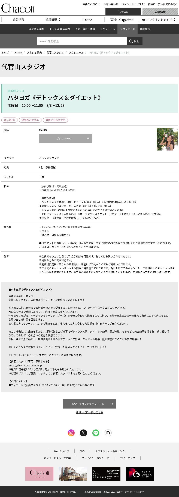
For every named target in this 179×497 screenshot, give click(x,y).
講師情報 (145, 29)
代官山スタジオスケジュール (88, 404)
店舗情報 (160, 12)
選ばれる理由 (36, 29)
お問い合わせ (110, 4)
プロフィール (63, 138)
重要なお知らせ (91, 4)
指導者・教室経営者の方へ (163, 4)
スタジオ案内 (34, 52)
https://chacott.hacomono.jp (25, 365)
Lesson (123, 12)
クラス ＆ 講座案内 (59, 29)
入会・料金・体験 (85, 29)
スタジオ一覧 (127, 29)
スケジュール (107, 29)
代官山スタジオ (55, 52)
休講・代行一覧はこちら (89, 412)
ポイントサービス (131, 4)
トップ (5, 52)
